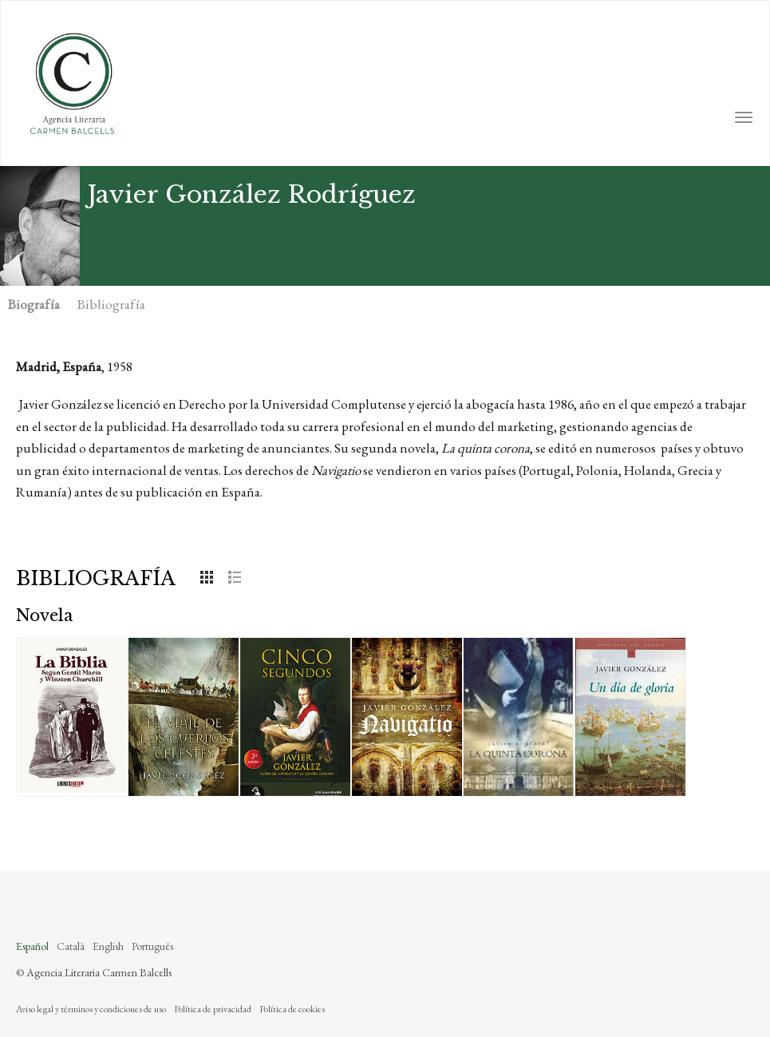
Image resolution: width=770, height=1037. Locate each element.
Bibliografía (111, 304)
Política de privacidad (212, 1009)
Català (71, 946)
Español (32, 946)
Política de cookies (292, 1009)
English (108, 946)
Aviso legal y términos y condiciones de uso (91, 1009)
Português (152, 946)
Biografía (34, 304)
